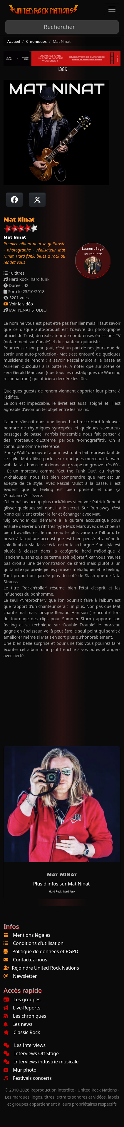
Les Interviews (25, 1045)
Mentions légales (32, 935)
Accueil (13, 41)
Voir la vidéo (18, 304)
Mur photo (20, 1070)
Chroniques (36, 41)
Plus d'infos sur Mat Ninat (61, 883)
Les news (18, 1024)
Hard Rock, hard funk (62, 891)
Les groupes (22, 999)
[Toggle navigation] (112, 9)
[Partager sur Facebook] (14, 199)
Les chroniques (25, 1016)
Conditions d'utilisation (38, 943)
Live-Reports (22, 1007)
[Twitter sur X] (37, 199)
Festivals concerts (28, 1078)
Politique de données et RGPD (45, 951)
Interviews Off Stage (31, 1053)
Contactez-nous (30, 959)
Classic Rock (22, 1032)
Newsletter (25, 976)
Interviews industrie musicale (41, 1061)
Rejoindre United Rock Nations (45, 968)
